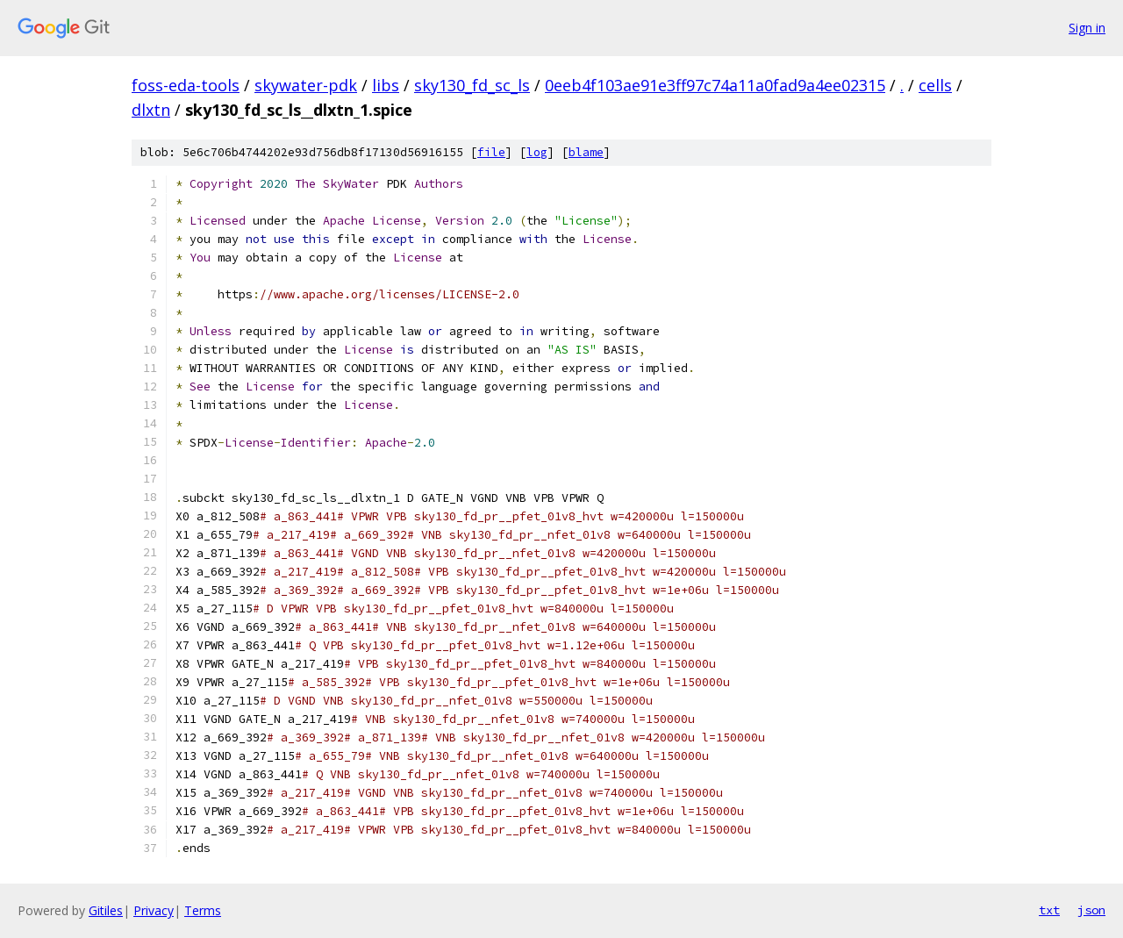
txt (1049, 910)
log (536, 152)
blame (586, 152)
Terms (202, 910)
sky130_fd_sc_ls (472, 85)
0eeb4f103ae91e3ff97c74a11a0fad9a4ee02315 (715, 85)
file (491, 152)
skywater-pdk (305, 85)
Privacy (153, 910)
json (1091, 910)
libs (385, 85)
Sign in (1087, 27)
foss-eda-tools (186, 85)
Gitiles (106, 910)
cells (935, 85)
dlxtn (151, 109)
